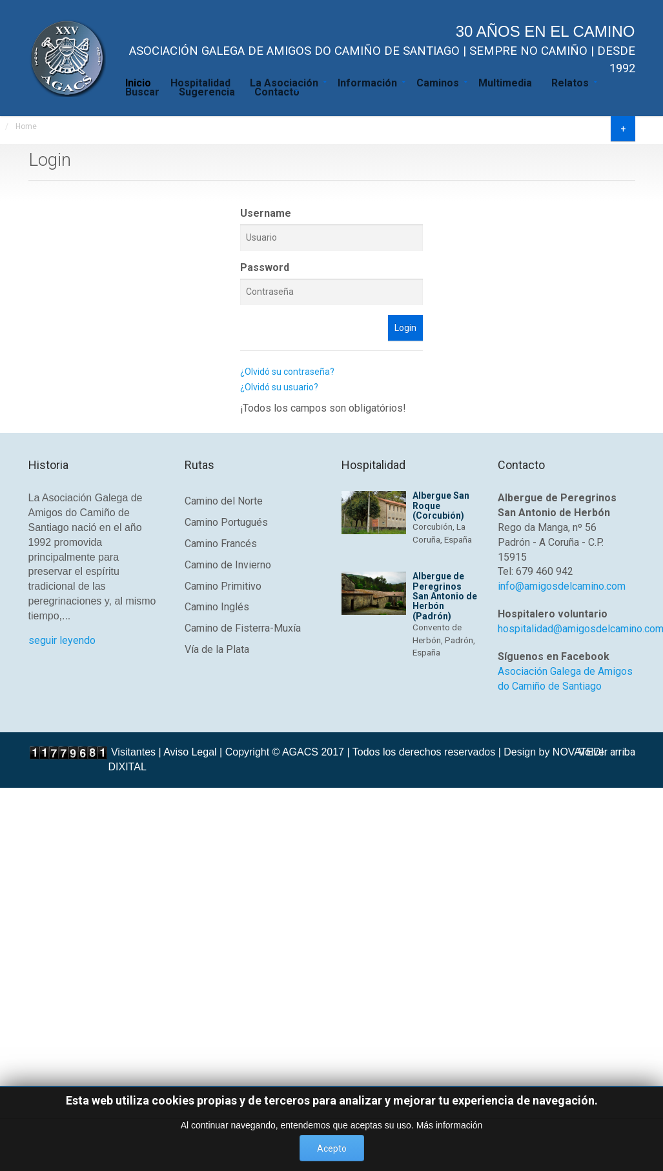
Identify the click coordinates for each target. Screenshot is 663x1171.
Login (405, 328)
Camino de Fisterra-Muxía (243, 628)
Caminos (437, 81)
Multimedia (505, 81)
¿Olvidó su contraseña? (287, 371)
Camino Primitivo (223, 586)
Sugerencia (207, 90)
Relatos (570, 81)
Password (264, 267)
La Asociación (284, 81)
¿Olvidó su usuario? (279, 387)
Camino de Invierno (228, 565)
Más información (449, 1125)
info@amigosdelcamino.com (562, 586)
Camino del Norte (224, 501)
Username (265, 213)
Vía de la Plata (217, 649)
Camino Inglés (217, 607)
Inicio (138, 81)
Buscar (142, 90)
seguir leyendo (62, 640)
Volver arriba (606, 752)
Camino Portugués (226, 522)
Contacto (277, 90)
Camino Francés (221, 543)
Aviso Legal (189, 751)
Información (367, 81)
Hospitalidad (200, 81)
